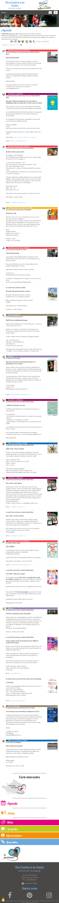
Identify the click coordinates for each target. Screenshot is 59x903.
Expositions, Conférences (14, 94)
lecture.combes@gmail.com (18, 141)
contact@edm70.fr (15, 673)
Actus (8, 812)
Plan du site (34, 902)
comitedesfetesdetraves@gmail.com (20, 564)
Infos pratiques (11, 835)
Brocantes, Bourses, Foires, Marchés (17, 50)
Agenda (9, 802)
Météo (7, 822)
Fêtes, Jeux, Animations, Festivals (16, 443)
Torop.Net (48, 900)
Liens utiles (9, 842)
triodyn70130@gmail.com (17, 700)
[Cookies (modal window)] (3, 900)
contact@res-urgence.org (17, 202)
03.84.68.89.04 (31, 880)
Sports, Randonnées (13, 315)
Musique (9, 356)
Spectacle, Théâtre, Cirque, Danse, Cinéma (19, 208)
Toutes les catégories (42, 41)
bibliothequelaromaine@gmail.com (20, 394)
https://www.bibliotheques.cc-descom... (25, 137)
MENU (3, 12)
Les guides (9, 828)
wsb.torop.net (27, 902)
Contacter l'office (29, 883)
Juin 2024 (12, 45)
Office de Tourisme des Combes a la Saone (19, 900)
